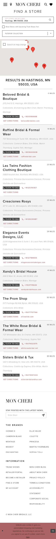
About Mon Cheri (38, 472)
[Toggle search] (45, 4)
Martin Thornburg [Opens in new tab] (39, 447)
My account (12, 488)
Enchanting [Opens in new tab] (12, 452)
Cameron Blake (14, 436)
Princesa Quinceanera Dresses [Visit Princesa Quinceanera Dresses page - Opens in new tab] (28, 179)
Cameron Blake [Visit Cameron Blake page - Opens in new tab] (21, 143)
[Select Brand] (28, 33)
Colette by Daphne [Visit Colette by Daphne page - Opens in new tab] (22, 366)
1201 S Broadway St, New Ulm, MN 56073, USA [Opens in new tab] (24, 361)
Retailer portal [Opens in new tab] (14, 472)
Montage (10, 441)
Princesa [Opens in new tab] (34, 441)
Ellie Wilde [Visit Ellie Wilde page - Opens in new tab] (33, 143)
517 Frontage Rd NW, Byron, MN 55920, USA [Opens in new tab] (23, 303)
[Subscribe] (43, 415)
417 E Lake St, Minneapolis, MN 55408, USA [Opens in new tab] (22, 206)
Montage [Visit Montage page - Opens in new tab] (7, 112)
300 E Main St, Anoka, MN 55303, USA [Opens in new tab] (20, 276)
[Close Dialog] (2, 531)
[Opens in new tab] (11, 121)
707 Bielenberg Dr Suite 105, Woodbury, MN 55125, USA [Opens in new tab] (28, 138)
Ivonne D (10, 431)
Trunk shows (13, 467)
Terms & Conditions (40, 483)
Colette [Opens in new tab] (34, 436)
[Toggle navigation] (5, 4)
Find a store (12, 483)
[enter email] (26, 415)
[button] (33, 50)
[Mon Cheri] (19, 401)
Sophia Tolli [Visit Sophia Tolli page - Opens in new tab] (18, 147)
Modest (10, 447)
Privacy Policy (37, 477)
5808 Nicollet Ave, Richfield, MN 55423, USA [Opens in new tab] (23, 174)
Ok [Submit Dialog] (53, 531)
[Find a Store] (11, 4)
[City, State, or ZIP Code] (28, 20)
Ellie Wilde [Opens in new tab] (35, 431)
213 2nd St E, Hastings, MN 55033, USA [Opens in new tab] (21, 103)
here (27, 537)
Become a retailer (15, 477)
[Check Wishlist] (51, 4)
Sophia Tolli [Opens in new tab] (36, 452)
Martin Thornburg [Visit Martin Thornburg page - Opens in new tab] (45, 107)
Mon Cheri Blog (38, 467)
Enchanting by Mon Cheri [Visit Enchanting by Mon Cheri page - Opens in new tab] (25, 107)
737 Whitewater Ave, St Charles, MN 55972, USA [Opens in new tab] (25, 334)
